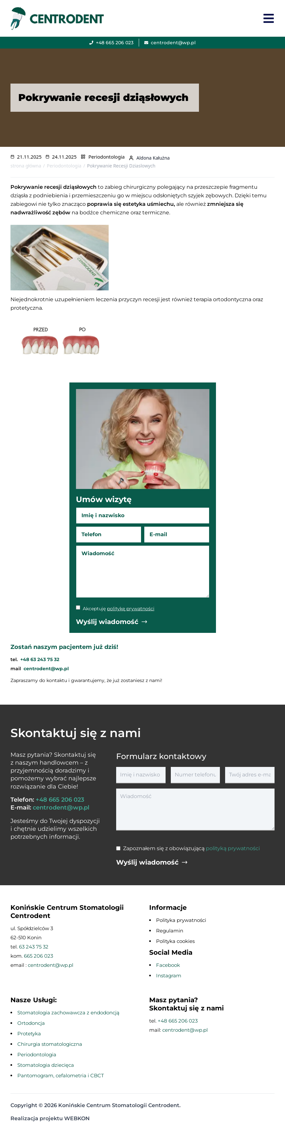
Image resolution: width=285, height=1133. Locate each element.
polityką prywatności (233, 848)
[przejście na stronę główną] (58, 18)
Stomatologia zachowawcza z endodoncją (68, 1012)
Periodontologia (106, 156)
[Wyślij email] (170, 43)
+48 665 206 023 (60, 799)
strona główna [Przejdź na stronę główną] (25, 166)
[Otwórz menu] (269, 18)
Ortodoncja (31, 1023)
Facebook (168, 965)
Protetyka (29, 1033)
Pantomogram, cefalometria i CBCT (60, 1075)
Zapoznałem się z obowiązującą (191, 848)
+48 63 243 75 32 (39, 659)
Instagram (168, 975)
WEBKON (77, 1118)
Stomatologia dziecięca (45, 1065)
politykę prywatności (130, 609)
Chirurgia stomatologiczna (49, 1044)
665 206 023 (38, 956)
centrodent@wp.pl (46, 669)
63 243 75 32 (33, 947)
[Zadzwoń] (111, 43)
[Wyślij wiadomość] (112, 621)
